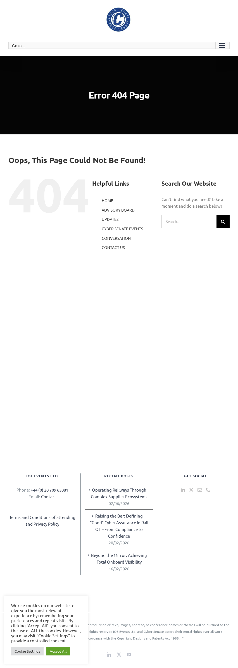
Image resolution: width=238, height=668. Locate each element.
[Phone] (208, 490)
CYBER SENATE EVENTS (122, 228)
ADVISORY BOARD (118, 209)
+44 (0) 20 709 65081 (49, 489)
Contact (48, 496)
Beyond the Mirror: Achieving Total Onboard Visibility (119, 558)
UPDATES (110, 219)
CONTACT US (113, 247)
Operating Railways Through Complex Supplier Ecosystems (119, 493)
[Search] (223, 221)
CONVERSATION (116, 238)
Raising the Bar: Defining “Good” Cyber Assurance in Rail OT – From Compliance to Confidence (119, 525)
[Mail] (199, 490)
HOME (107, 200)
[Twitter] (191, 490)
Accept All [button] (58, 651)
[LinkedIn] (183, 490)
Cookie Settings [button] (27, 651)
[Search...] (188, 221)
